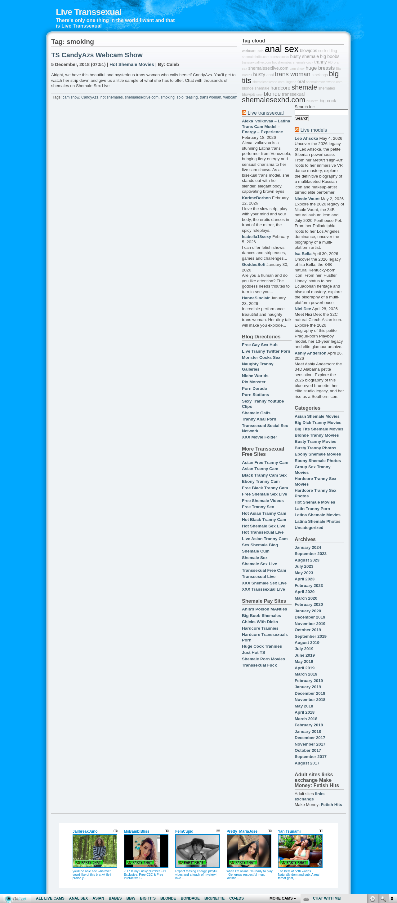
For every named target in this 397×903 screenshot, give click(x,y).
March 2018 (306, 718)
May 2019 (304, 661)
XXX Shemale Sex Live (264, 583)
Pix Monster (253, 382)
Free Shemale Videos (263, 500)
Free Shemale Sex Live (264, 494)
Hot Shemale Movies (131, 64)
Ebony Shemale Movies (318, 454)
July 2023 (304, 566)
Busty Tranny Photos (315, 448)
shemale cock (303, 62)
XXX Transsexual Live (263, 589)
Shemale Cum (256, 551)
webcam (230, 97)
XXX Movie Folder (259, 437)
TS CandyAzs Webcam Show (97, 55)
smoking (168, 97)
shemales (326, 88)
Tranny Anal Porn (259, 419)
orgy (259, 94)
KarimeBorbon (256, 198)
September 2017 (311, 756)
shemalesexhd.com (273, 100)
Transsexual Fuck (259, 665)
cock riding (327, 51)
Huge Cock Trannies (262, 646)
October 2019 (308, 630)
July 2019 (304, 648)
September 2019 (311, 636)
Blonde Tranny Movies (317, 435)
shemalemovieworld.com (324, 82)
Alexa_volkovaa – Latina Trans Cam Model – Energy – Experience (266, 126)
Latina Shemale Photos (318, 521)
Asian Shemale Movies (317, 416)
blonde (272, 94)
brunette (312, 101)
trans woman (210, 97)
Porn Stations (255, 394)
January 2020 (308, 611)
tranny (320, 61)
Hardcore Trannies (260, 628)
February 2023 (309, 585)
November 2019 (310, 623)
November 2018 (310, 699)
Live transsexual (265, 113)
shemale (304, 87)
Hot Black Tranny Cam (264, 519)
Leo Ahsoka (306, 138)
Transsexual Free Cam (264, 570)
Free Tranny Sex (258, 506)
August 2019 (307, 642)
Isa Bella (303, 253)
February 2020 (309, 604)
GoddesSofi (253, 264)
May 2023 (304, 572)
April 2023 (304, 579)
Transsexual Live (258, 576)
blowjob (248, 94)
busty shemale (304, 56)
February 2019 (309, 680)
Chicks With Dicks (260, 621)
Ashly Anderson (311, 353)
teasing (191, 97)
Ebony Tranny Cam (261, 481)
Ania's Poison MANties (264, 609)
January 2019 (308, 687)
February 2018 (309, 725)
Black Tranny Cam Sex (264, 475)
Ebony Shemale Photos (318, 460)
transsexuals (279, 57)
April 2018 (304, 712)
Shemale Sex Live (259, 564)
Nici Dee (303, 308)
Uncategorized (309, 527)
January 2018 (308, 731)
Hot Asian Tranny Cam (264, 513)
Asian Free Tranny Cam (265, 462)
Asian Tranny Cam (260, 468)
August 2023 (307, 560)
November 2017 (310, 744)
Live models (313, 130)
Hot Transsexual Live (262, 532)
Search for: (305, 106)
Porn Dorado (254, 388)
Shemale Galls (256, 413)
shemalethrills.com (255, 57)
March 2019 (306, 674)
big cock (328, 100)
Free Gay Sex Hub (260, 344)
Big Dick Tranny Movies (318, 422)
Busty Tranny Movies (315, 441)
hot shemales (111, 97)
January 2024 (308, 547)
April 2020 (304, 591)
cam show (71, 97)
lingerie (291, 82)
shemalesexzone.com (268, 82)
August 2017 (307, 763)
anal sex (282, 49)
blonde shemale (255, 88)
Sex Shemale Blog (260, 545)
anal (270, 75)
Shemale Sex (255, 557)
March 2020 (306, 598)
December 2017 (310, 737)
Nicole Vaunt (307, 198)
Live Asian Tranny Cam (265, 538)
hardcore (280, 87)
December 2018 (310, 693)
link (391, 806)
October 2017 (308, 750)
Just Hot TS (253, 652)
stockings (320, 75)
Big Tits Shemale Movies (319, 429)
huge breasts (320, 68)
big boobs (329, 56)
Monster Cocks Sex (261, 357)
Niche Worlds (255, 375)
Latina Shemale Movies (318, 515)
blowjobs (308, 50)
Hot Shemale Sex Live (263, 526)
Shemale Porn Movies (263, 659)
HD (330, 62)
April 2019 (304, 668)
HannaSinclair (256, 298)
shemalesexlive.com (141, 97)
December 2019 (310, 617)
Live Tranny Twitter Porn (266, 351)
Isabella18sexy (256, 236)
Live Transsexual (88, 12)
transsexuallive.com (256, 62)
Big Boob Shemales (261, 615)
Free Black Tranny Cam (265, 488)
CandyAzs (89, 97)
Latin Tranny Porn (312, 508)
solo (180, 97)
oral (301, 81)
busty (259, 74)
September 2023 (311, 553)
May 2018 (304, 706)
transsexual (293, 94)
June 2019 (305, 655)
